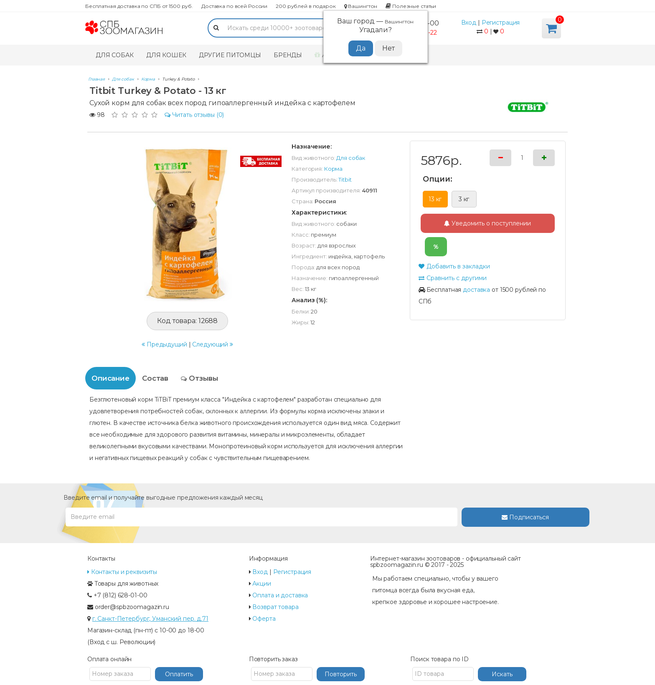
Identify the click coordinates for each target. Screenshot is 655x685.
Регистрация (501, 22)
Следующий (212, 344)
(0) (194, 115)
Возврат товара (275, 607)
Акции (261, 583)
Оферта (263, 618)
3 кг (464, 199)
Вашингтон (361, 6)
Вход (469, 22)
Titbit (344, 179)
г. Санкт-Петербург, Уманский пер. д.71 (150, 618)
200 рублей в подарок (305, 6)
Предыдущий (164, 344)
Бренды (288, 55)
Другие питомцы (230, 55)
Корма (333, 168)
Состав (155, 378)
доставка (476, 289)
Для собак (115, 55)
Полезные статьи (411, 6)
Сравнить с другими (453, 278)
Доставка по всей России (234, 6)
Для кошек (166, 55)
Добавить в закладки (454, 266)
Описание (110, 378)
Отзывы (199, 378)
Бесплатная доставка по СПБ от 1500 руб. (139, 6)
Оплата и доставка (280, 595)
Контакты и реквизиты (122, 572)
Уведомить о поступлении (487, 223)
